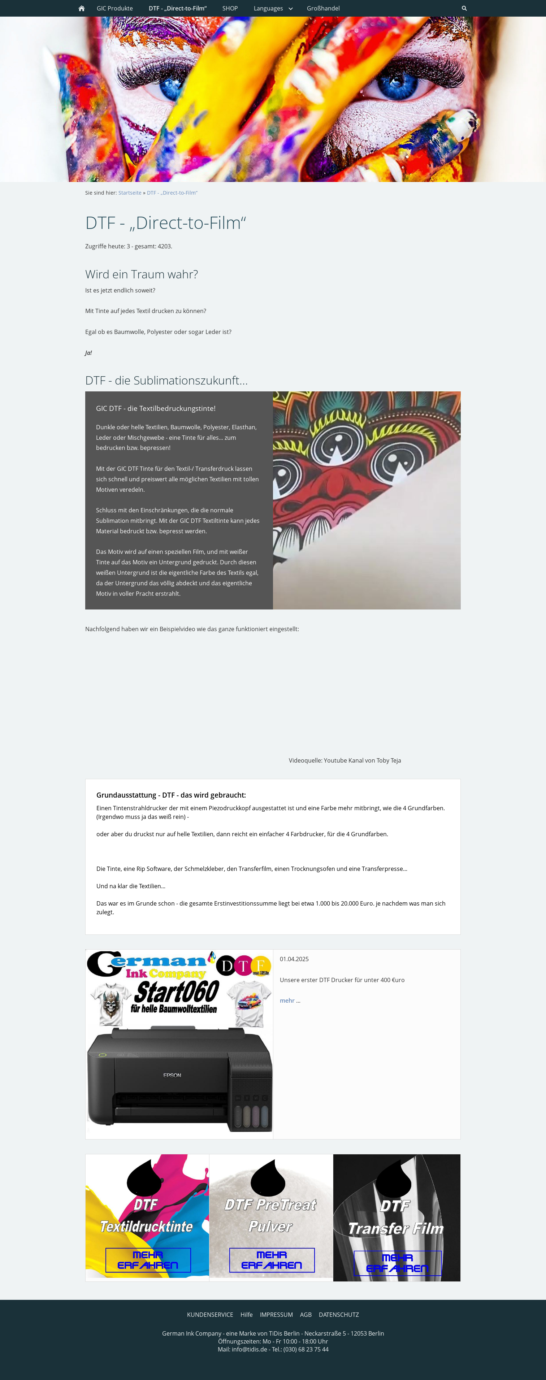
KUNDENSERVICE (210, 1315)
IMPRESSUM (276, 1315)
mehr (287, 1000)
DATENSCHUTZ (339, 1315)
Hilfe (246, 1315)
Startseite (130, 192)
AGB (306, 1315)
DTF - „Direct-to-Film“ (172, 192)
